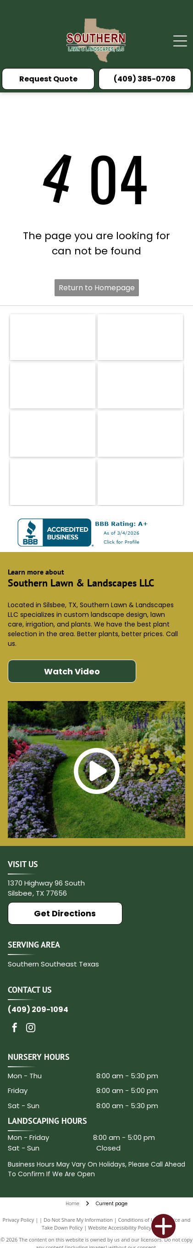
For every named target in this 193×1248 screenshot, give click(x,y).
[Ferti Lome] (140, 385)
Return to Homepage (97, 287)
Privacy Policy (18, 1219)
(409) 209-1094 (38, 1009)
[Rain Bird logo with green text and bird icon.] (52, 337)
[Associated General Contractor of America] (140, 482)
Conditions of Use (139, 1219)
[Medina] (52, 434)
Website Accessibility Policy (119, 1227)
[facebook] (15, 1029)
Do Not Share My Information (78, 1219)
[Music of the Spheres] (52, 482)
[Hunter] (140, 434)
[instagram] (31, 1029)
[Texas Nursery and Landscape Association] (52, 385)
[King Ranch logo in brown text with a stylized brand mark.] (140, 337)
